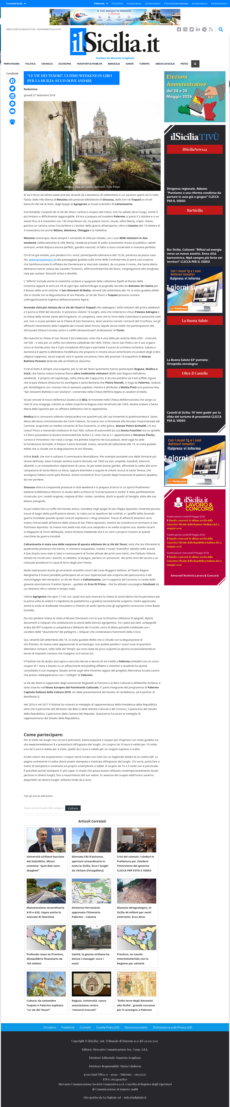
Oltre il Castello (195, 373)
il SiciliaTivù (117, 3)
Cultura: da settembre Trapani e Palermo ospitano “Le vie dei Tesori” (45, 1005)
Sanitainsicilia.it (219, 3)
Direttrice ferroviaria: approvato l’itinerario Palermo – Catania (86, 912)
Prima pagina (12, 63)
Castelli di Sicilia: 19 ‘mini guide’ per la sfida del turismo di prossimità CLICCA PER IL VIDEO (194, 417)
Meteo (184, 63)
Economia (65, 63)
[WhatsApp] (12, 104)
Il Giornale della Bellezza (176, 3)
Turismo (144, 63)
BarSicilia (114, 63)
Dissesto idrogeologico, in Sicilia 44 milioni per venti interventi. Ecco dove (134, 912)
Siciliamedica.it (200, 3)
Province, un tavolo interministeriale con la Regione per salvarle (132, 958)
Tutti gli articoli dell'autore (38, 796)
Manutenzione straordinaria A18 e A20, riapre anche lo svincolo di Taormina (45, 912)
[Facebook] (12, 81)
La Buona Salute (195, 320)
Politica (30, 63)
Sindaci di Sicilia (165, 63)
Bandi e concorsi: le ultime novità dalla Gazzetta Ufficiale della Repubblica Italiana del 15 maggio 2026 (194, 542)
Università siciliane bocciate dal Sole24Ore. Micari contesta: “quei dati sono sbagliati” (45, 863)
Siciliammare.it (152, 3)
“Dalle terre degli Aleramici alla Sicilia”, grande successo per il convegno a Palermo (136, 1005)
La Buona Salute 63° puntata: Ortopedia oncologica (187, 362)
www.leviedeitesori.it (42, 259)
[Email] (12, 111)
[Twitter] (12, 88)
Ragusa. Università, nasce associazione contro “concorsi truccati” (89, 1005)
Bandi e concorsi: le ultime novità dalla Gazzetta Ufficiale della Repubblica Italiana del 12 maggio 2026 (194, 560)
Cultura (73, 808)
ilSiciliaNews (195, 149)
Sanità (130, 63)
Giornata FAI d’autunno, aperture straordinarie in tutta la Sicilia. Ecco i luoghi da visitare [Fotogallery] (90, 863)
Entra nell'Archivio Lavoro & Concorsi (195, 575)
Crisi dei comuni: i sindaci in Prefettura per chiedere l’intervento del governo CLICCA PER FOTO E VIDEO (135, 863)
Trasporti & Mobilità (89, 63)
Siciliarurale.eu (134, 3)
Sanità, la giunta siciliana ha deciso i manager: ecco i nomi (90, 958)
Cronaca (47, 63)
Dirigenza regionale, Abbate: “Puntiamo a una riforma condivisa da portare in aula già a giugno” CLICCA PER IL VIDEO (194, 195)
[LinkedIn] (12, 96)
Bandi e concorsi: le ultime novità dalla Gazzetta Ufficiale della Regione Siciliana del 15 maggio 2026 (193, 524)
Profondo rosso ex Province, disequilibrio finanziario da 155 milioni (45, 958)
